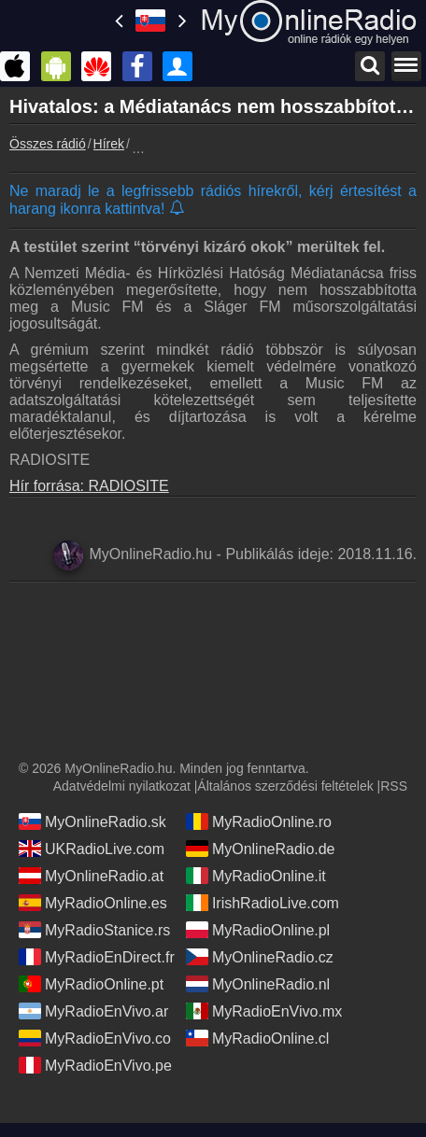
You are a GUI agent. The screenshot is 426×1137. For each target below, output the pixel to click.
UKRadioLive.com (91, 848)
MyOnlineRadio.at (91, 875)
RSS (393, 786)
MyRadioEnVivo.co (95, 1038)
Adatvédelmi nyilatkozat (122, 786)
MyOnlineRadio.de (260, 848)
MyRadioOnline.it (256, 875)
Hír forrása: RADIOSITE (89, 486)
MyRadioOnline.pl (258, 929)
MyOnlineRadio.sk (92, 821)
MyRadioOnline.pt (91, 984)
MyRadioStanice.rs (94, 929)
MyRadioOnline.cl (257, 1038)
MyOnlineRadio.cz (260, 956)
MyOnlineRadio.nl (258, 984)
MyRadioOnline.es (93, 902)
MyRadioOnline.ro (259, 821)
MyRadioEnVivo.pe (95, 1065)
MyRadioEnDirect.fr (97, 956)
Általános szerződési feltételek (285, 786)
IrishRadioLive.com (262, 902)
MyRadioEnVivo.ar (93, 1011)
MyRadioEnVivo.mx (264, 1011)
